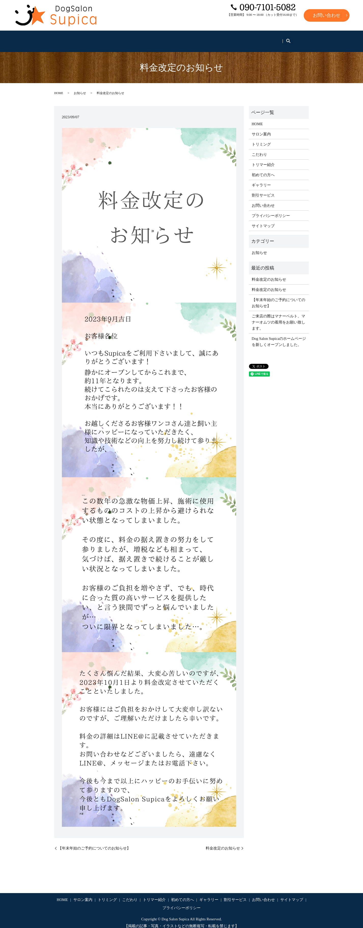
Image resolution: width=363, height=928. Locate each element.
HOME (65, 38)
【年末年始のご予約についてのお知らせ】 (94, 843)
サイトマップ (263, 220)
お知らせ (80, 88)
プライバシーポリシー (271, 210)
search (303, 39)
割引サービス (280, 38)
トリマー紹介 (181, 38)
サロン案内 (91, 38)
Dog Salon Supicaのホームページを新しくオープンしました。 (279, 336)
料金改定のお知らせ (223, 843)
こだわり (151, 38)
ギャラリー (248, 38)
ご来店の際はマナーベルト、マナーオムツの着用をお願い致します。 (278, 317)
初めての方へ (215, 38)
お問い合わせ (326, 15)
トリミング (122, 38)
